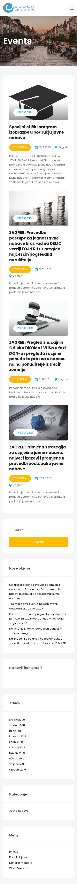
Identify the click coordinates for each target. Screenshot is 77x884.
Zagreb (63, 147)
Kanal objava (18, 857)
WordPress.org (19, 868)
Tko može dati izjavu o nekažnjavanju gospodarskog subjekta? (34, 606)
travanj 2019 (17, 753)
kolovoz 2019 (17, 736)
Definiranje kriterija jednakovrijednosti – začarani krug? (35, 631)
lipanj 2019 (16, 742)
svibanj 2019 (17, 747)
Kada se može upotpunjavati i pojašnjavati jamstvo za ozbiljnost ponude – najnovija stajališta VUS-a (37, 618)
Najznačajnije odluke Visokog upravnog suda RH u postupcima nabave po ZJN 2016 (38, 641)
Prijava (13, 852)
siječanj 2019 (17, 770)
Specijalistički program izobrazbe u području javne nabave (36, 132)
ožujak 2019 (16, 758)
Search (38, 542)
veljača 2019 (17, 764)
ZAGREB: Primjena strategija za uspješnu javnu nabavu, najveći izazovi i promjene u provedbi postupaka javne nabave (37, 458)
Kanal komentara (20, 863)
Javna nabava (19, 811)
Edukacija (20, 147)
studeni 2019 (17, 725)
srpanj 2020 (17, 720)
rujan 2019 (15, 731)
